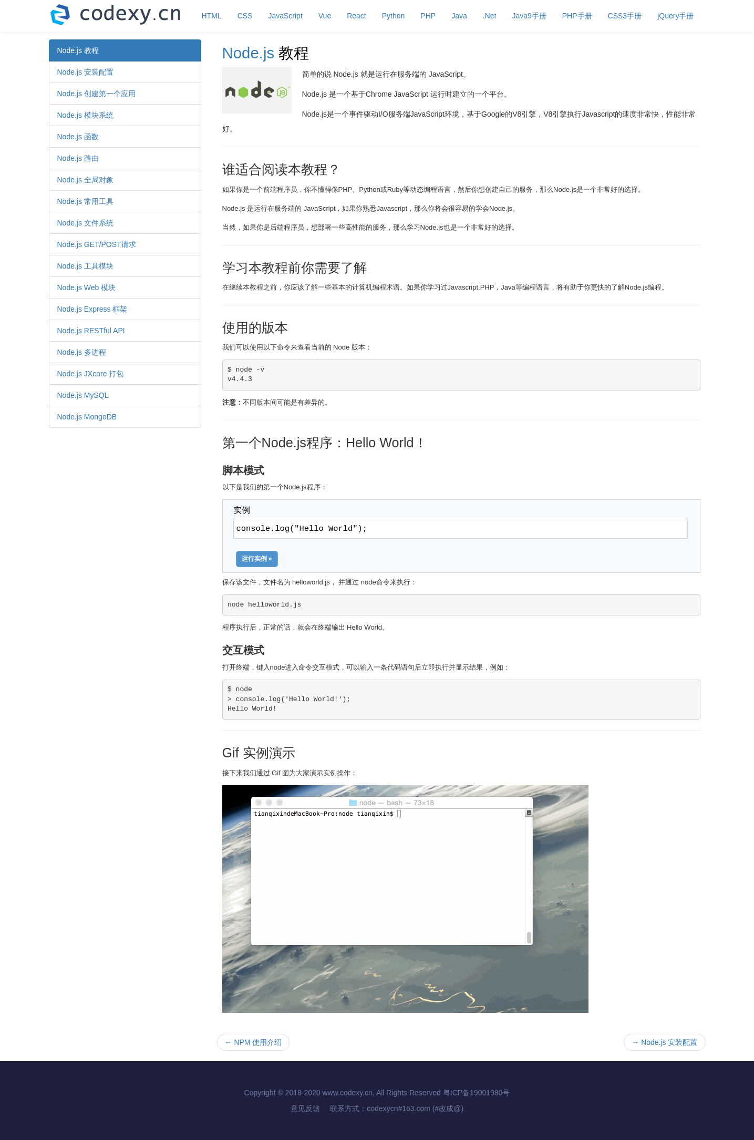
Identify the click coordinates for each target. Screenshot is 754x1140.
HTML (212, 16)
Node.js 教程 (78, 50)
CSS (245, 16)
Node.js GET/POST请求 (96, 244)
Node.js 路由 (78, 158)
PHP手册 (577, 16)
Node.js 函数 (78, 136)
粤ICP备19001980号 (476, 1092)
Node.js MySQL (83, 395)
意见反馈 (305, 1108)
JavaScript (285, 16)
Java (459, 16)
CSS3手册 (625, 16)
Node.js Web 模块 (86, 287)
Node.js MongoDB (87, 417)
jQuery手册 (675, 16)
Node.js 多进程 (81, 352)
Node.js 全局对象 (85, 180)
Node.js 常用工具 (85, 201)
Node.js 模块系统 (85, 115)
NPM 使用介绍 (253, 1042)
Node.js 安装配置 (85, 72)
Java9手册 (529, 16)
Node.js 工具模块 (85, 266)
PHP (428, 16)
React (356, 16)
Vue (324, 16)
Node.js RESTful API (91, 330)
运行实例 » (257, 558)
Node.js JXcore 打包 (90, 373)
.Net (490, 16)
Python (393, 16)
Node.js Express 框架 (92, 309)
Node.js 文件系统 (85, 223)
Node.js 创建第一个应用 (96, 93)
